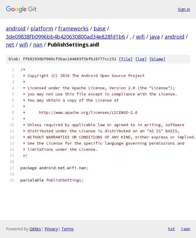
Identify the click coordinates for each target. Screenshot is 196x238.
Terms (67, 229)
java (155, 36)
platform (41, 28)
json (185, 228)
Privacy (51, 229)
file (125, 58)
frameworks (73, 28)
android (15, 28)
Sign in (184, 9)
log (141, 58)
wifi (140, 36)
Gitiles (35, 229)
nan (37, 44)
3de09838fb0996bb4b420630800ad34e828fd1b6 (65, 36)
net (10, 44)
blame (157, 58)
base (100, 28)
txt (171, 228)
